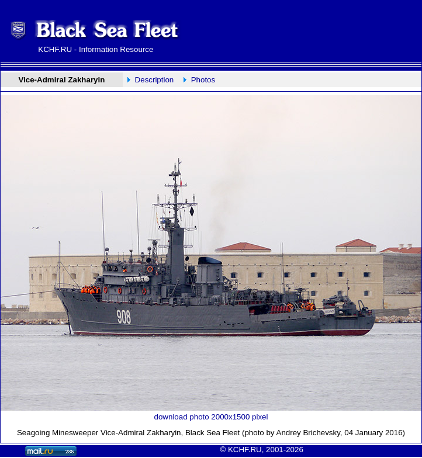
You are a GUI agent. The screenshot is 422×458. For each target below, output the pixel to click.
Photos (203, 79)
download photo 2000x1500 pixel (211, 416)
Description (154, 79)
